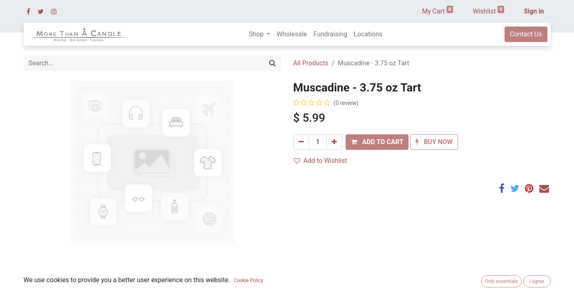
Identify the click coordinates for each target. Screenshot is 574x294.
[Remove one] (301, 142)
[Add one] (334, 142)
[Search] (272, 63)
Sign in (534, 11)
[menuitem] (291, 34)
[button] (377, 142)
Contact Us (526, 34)
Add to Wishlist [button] (320, 161)
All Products (310, 63)
